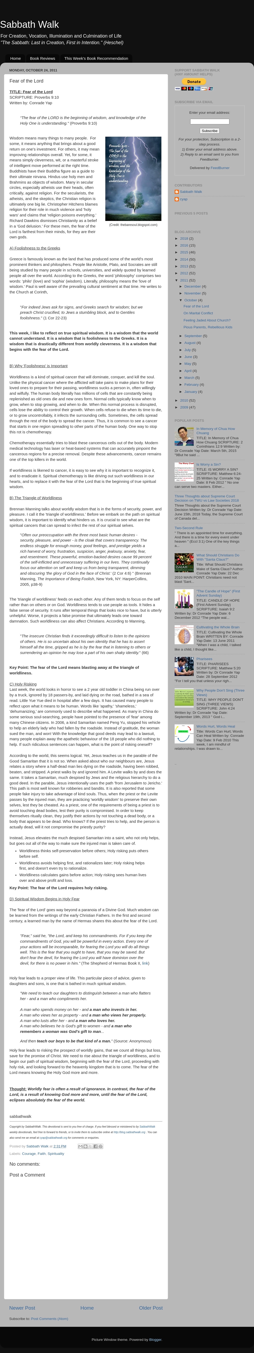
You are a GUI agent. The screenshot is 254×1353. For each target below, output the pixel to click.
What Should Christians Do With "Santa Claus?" (217, 557)
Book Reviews (42, 58)
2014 (184, 259)
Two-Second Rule (189, 528)
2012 (184, 273)
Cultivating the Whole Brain (217, 627)
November (193, 293)
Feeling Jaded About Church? (207, 320)
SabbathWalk (147, 1126)
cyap (184, 199)
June (188, 357)
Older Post (151, 1308)
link (145, 963)
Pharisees (204, 659)
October (191, 300)
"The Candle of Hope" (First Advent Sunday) (218, 593)
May (188, 364)
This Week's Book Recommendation (96, 58)
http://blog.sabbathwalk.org (130, 1132)
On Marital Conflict (198, 313)
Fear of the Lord (196, 306)
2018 (184, 238)
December (193, 286)
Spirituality (56, 1154)
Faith (42, 1154)
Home (15, 58)
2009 (184, 407)
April (188, 371)
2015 (184, 252)
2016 (184, 245)
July (188, 350)
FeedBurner (220, 168)
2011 (184, 280)
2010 (184, 400)
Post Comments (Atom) (49, 1319)
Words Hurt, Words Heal (215, 726)
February (192, 385)
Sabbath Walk (29, 24)
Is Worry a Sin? (208, 464)
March (189, 378)
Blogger (155, 1340)
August (190, 343)
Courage (29, 1154)
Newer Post (22, 1308)
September (193, 336)
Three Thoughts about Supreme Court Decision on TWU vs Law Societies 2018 (207, 498)
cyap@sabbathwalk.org (53, 1137)
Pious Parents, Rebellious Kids (208, 327)
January (191, 392)
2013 (184, 266)
